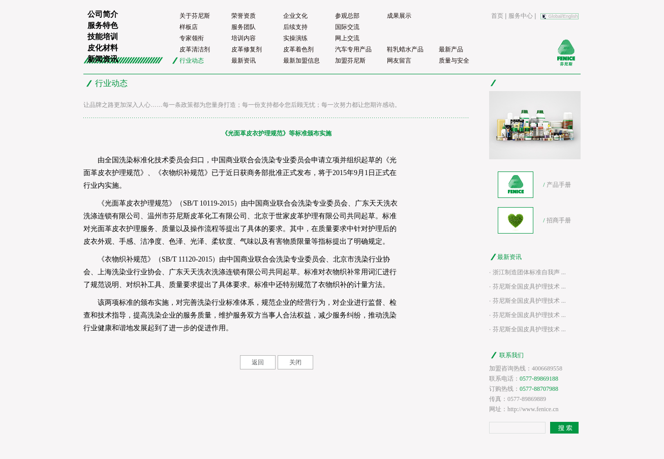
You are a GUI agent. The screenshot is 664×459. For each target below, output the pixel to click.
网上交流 (347, 38)
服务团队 (243, 27)
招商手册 (559, 220)
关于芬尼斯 (194, 15)
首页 (497, 15)
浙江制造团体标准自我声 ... (529, 272)
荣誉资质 (243, 15)
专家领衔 (191, 38)
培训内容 (243, 38)
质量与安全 (454, 60)
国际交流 (347, 27)
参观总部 (347, 15)
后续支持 (295, 27)
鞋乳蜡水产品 (405, 49)
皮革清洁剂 (194, 49)
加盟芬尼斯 (350, 60)
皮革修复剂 (246, 49)
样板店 (188, 27)
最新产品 (451, 49)
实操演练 (295, 38)
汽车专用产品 (353, 49)
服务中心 (520, 15)
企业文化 (295, 15)
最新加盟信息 (301, 60)
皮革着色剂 (298, 49)
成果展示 (399, 15)
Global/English (563, 16)
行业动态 (191, 60)
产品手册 (559, 184)
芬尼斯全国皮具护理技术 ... (529, 286)
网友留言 (399, 60)
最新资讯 (243, 60)
